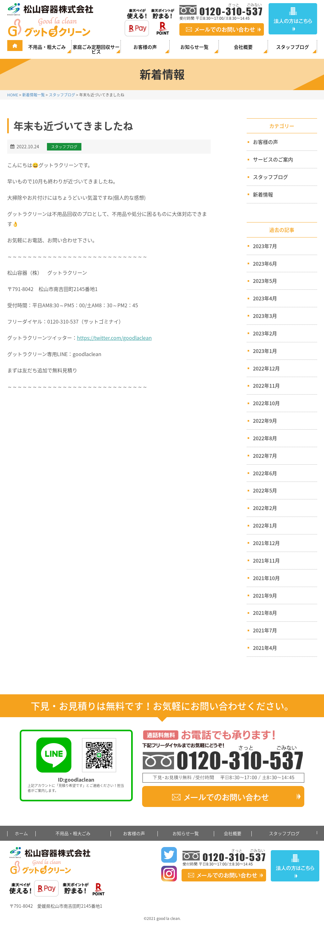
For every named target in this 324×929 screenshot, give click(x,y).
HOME (12, 95)
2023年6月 (265, 263)
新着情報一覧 (33, 95)
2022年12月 (266, 368)
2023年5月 (265, 280)
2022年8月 (265, 438)
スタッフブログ (292, 46)
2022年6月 (265, 473)
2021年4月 (265, 647)
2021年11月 (266, 560)
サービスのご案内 (270, 159)
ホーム (21, 833)
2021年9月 (265, 595)
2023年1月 (265, 351)
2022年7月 (265, 455)
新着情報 (260, 194)
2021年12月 (266, 543)
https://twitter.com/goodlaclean (114, 337)
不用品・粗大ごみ (47, 46)
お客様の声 (145, 46)
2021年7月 (265, 630)
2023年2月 (265, 333)
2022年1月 (265, 525)
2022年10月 (266, 403)
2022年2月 (265, 508)
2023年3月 (265, 315)
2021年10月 (266, 578)
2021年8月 (265, 612)
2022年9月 (265, 420)
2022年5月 (265, 490)
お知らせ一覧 (194, 46)
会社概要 (243, 46)
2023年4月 (265, 298)
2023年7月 (265, 246)
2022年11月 (266, 385)
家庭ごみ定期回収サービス (96, 48)
